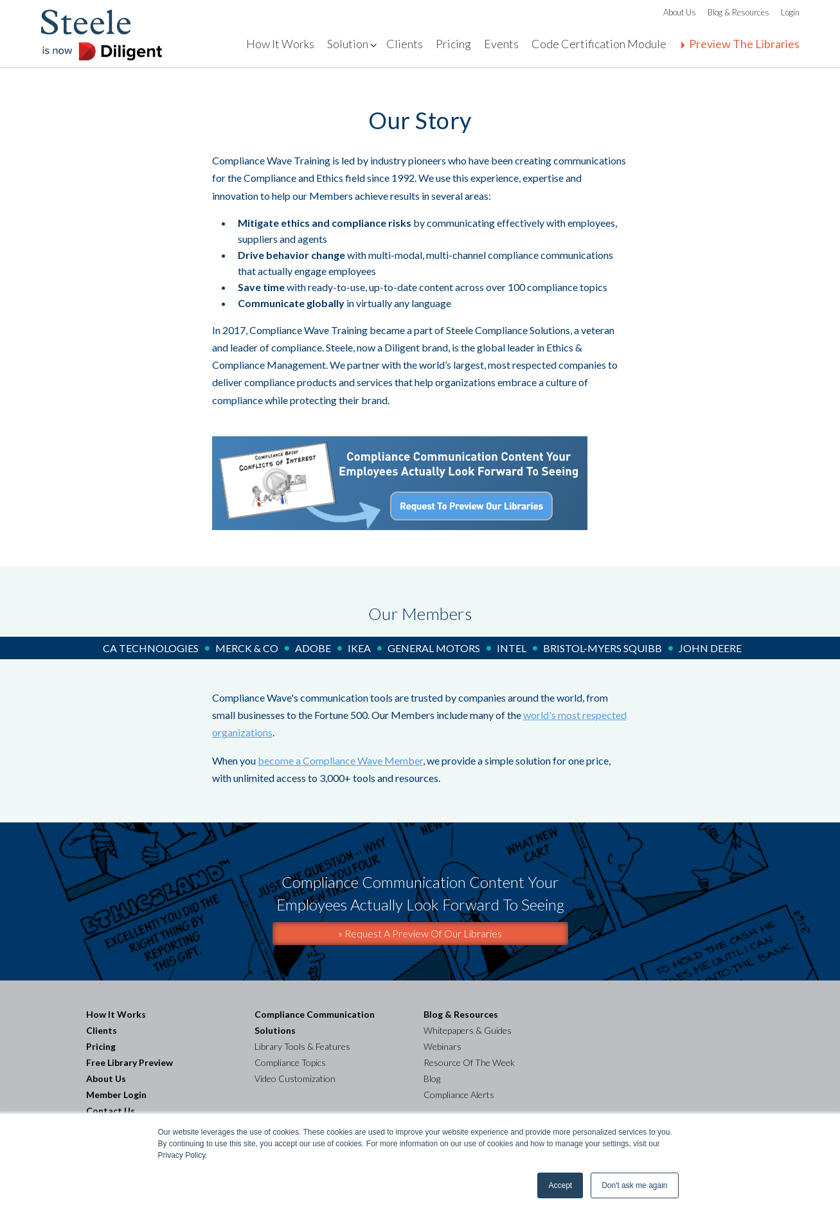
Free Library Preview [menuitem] (129, 1062)
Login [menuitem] (790, 12)
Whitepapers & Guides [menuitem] (468, 1030)
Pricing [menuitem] (453, 44)
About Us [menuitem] (679, 12)
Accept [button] (560, 1185)
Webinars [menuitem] (442, 1046)
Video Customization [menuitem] (295, 1078)
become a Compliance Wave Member (340, 760)
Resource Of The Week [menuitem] (469, 1062)
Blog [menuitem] (432, 1078)
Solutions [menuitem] (350, 44)
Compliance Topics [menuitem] (290, 1062)
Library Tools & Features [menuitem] (302, 1046)
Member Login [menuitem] (116, 1094)
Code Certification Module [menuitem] (599, 44)
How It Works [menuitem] (280, 44)
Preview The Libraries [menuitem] (744, 44)
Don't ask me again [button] (634, 1185)
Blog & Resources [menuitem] (738, 12)
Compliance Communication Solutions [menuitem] (316, 1022)
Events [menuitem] (501, 44)
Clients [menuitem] (404, 44)
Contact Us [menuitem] (110, 1110)
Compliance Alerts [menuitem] (459, 1094)
